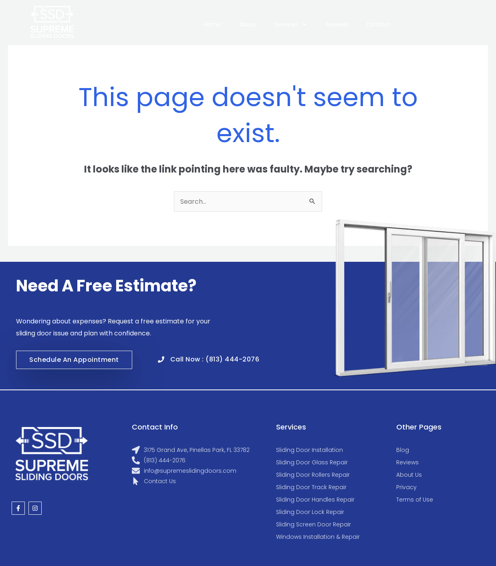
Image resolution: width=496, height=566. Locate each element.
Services (290, 24)
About (247, 24)
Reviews (337, 24)
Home (212, 24)
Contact (378, 24)
